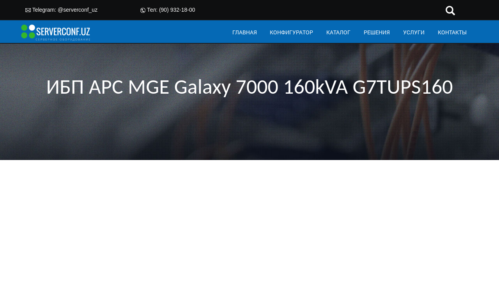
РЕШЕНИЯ (377, 32)
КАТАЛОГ (338, 32)
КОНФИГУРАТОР (291, 32)
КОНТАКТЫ (452, 32)
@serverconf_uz (77, 10)
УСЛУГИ (414, 32)
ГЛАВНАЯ (244, 32)
